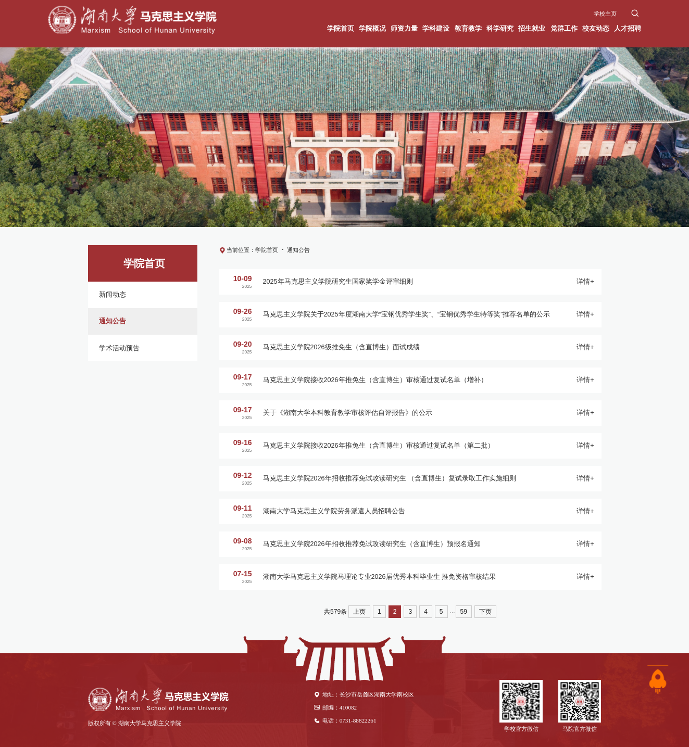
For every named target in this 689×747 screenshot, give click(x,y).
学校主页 (605, 13)
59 (463, 611)
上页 (359, 611)
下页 (485, 611)
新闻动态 (112, 294)
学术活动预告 (119, 348)
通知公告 (112, 321)
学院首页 (266, 250)
